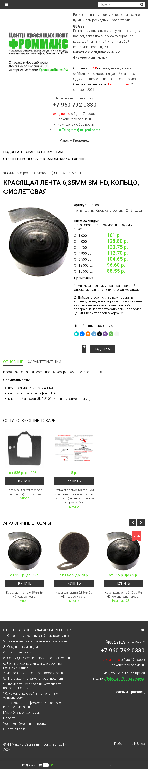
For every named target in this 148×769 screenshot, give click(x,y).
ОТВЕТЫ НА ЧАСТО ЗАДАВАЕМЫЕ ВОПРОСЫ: (37, 630)
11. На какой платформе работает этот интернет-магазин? (32, 705)
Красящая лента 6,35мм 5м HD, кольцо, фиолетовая (123, 594)
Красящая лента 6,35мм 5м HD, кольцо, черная (74, 594)
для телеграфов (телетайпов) (31, 173)
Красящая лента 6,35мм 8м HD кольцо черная (24, 594)
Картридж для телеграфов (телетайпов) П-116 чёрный (24, 492)
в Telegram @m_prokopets (79, 130)
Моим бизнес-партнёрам (21, 712)
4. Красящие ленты (17, 652)
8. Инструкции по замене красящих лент (33, 678)
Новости (9, 718)
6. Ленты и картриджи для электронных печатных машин (32, 665)
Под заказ (102, 349)
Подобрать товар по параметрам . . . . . (36, 152)
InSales (139, 744)
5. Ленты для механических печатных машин (36, 658)
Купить (24, 481)
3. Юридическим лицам (20, 647)
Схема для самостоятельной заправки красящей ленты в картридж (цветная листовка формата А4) (74, 496)
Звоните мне (64, 98)
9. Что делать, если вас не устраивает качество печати (32, 686)
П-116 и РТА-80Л (68, 173)
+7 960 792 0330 (74, 104)
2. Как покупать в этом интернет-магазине (35, 641)
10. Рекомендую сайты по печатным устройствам (30, 695)
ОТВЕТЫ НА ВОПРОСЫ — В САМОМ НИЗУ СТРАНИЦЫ (44, 159)
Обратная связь (15, 729)
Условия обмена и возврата (24, 724)
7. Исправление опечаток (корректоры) (33, 673)
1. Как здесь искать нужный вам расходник (36, 636)
